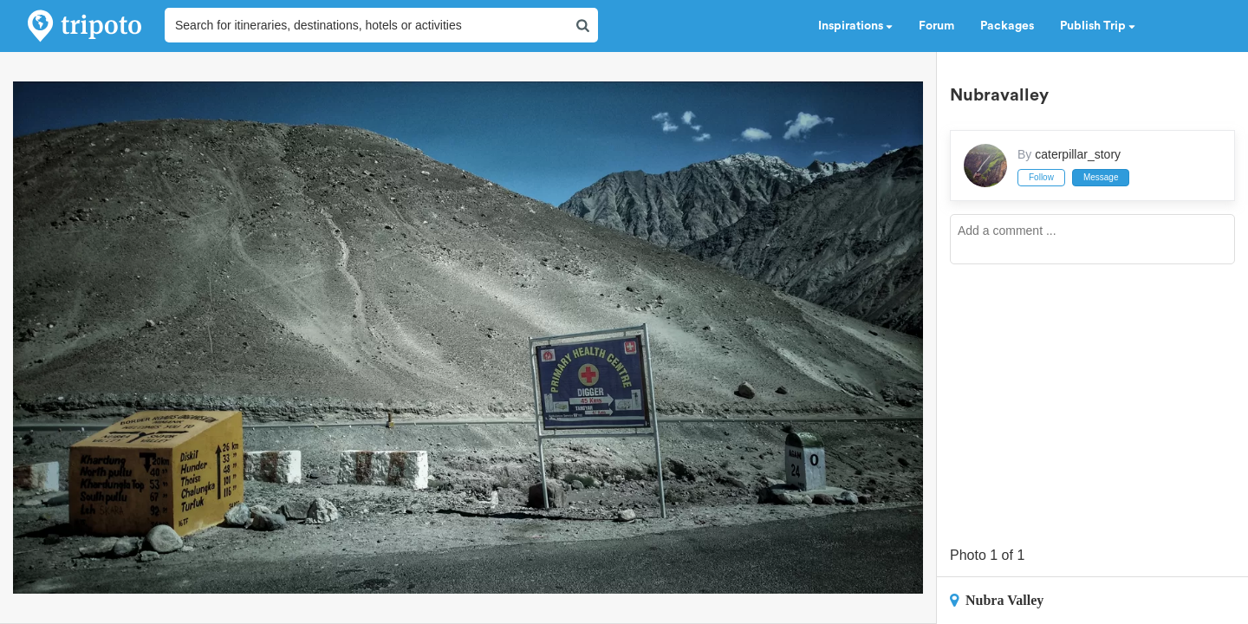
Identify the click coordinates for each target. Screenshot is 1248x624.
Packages (1007, 26)
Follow (1041, 177)
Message (1101, 177)
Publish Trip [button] (1097, 26)
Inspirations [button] (855, 26)
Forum (936, 26)
